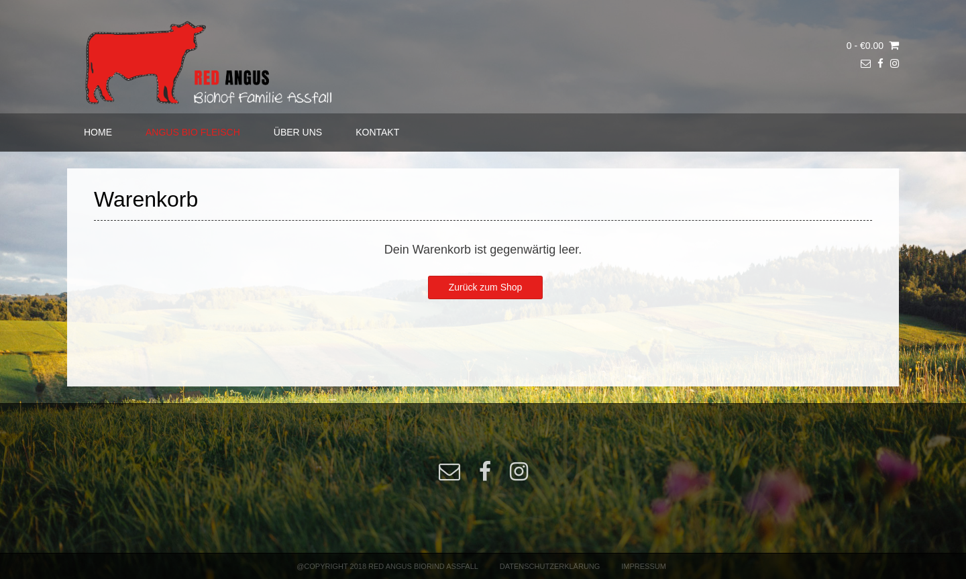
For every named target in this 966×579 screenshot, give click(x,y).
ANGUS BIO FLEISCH (193, 132)
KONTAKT (377, 132)
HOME (98, 132)
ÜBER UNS (298, 132)
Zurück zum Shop (486, 287)
